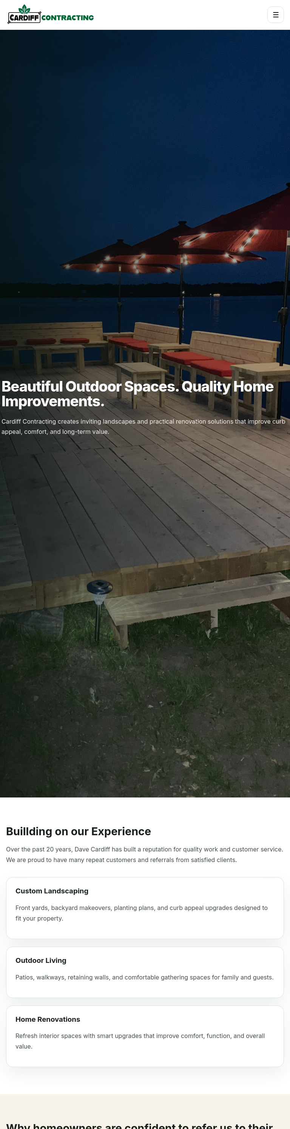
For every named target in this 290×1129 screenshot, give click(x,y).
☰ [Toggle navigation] (276, 15)
